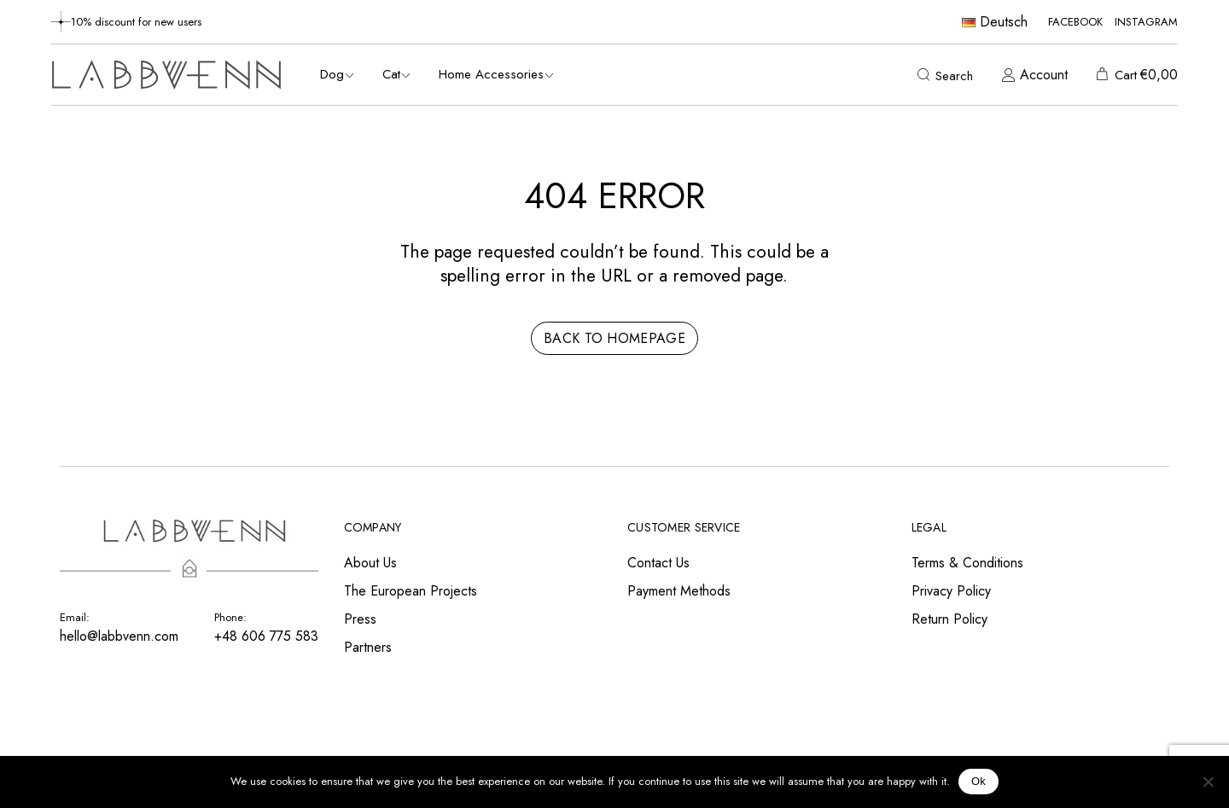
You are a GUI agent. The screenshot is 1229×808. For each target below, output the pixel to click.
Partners (368, 647)
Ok (978, 781)
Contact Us (658, 563)
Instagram (1146, 22)
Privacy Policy (951, 591)
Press (360, 619)
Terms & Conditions (967, 563)
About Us (370, 563)
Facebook (1075, 22)
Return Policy (949, 619)
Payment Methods (679, 591)
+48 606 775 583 (266, 636)
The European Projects (410, 591)
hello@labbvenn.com (119, 636)
